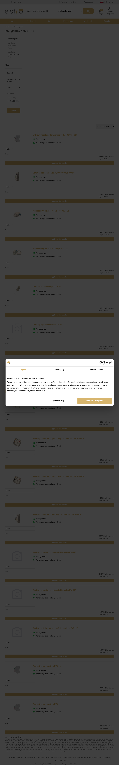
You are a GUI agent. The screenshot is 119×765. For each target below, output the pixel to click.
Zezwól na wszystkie (94, 401)
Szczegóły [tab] (59, 370)
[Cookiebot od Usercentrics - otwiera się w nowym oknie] (101, 363)
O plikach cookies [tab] (95, 370)
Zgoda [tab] (23, 370)
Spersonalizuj (59, 401)
